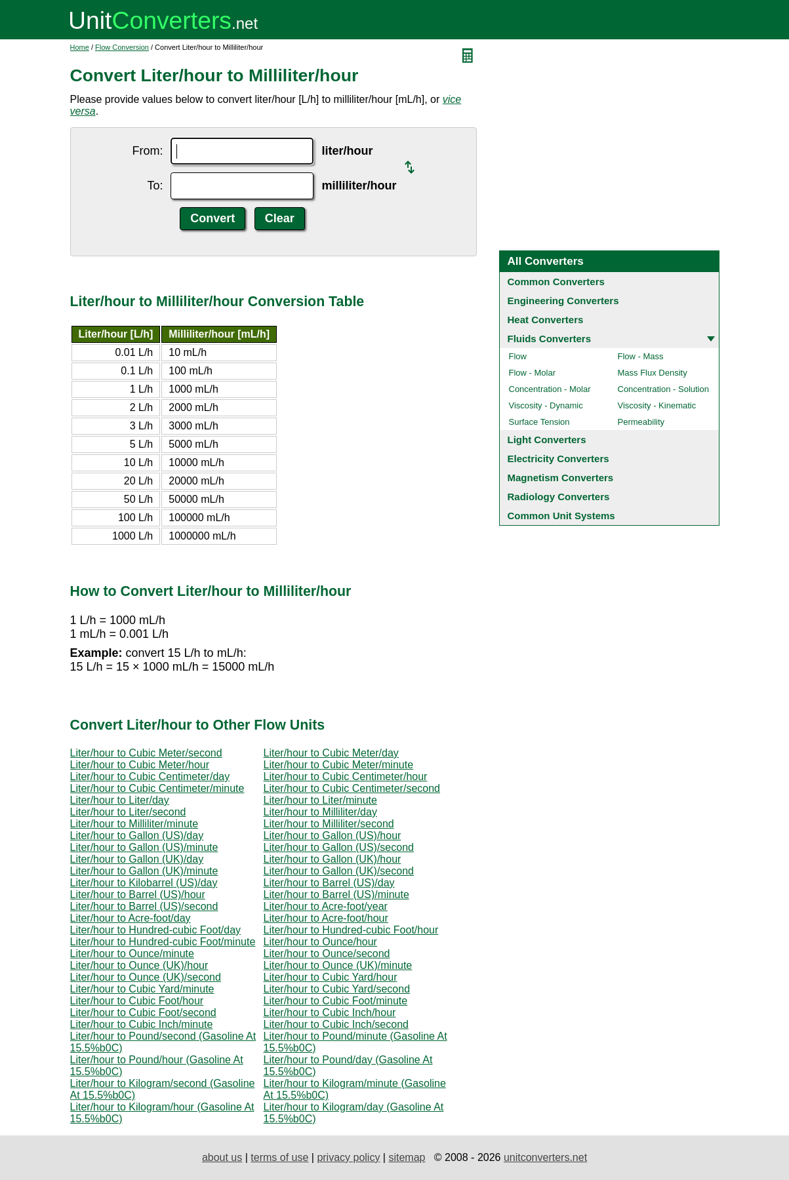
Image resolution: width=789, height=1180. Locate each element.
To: (155, 185)
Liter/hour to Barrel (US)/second (144, 906)
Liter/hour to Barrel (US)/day (329, 882)
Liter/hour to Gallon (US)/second (339, 847)
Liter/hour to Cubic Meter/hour (140, 764)
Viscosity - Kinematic (657, 405)
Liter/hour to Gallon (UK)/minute (144, 870)
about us (222, 1157)
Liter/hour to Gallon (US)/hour (332, 835)
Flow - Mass (641, 356)
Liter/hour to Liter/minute (320, 800)
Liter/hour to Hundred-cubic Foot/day (155, 929)
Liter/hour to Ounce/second (327, 953)
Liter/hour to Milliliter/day (320, 811)
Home (79, 47)
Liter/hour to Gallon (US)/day (137, 835)
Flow (518, 356)
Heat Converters (546, 319)
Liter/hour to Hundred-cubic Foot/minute (163, 941)
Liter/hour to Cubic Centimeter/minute (157, 788)
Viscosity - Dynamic (546, 405)
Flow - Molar (532, 373)
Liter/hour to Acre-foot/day (130, 918)
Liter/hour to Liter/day (119, 800)
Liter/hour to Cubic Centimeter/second (352, 788)
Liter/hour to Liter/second (128, 811)
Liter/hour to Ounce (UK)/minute (338, 965)
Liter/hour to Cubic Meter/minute (339, 764)
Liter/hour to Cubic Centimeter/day (150, 776)
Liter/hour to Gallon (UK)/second (339, 870)
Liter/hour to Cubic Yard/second (337, 988)
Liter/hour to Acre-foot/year (326, 906)
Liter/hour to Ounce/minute (132, 953)
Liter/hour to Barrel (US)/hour (137, 894)
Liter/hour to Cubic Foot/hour (137, 1000)
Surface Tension (539, 422)
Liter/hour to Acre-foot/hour (326, 918)
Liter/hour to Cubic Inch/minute (141, 1024)
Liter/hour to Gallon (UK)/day (137, 859)
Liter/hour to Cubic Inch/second (336, 1024)
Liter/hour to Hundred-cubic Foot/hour (351, 929)
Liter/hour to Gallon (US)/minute (144, 847)
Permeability (641, 422)
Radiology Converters (559, 496)
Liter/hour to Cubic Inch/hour (330, 1012)
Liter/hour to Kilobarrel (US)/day (144, 882)
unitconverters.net (545, 1157)
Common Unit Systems (561, 515)
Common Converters (556, 281)
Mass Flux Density (652, 373)
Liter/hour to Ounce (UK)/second (145, 977)
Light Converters (547, 439)
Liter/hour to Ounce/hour (320, 941)
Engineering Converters (563, 300)
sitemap (406, 1157)
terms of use (279, 1157)
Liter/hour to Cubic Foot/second (143, 1012)
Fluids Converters (550, 338)
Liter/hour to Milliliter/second (329, 823)
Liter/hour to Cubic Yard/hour (330, 977)
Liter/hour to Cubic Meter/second (146, 752)
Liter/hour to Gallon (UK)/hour (332, 859)
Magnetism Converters (561, 477)
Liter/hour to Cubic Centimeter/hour (346, 776)
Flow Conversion (122, 47)
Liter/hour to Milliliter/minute (134, 823)
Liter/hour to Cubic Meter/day (331, 752)
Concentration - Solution (663, 389)
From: (147, 150)
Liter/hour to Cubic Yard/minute (142, 988)
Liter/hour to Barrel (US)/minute (336, 894)
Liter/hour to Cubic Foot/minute (336, 1000)
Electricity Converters (558, 458)
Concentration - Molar (550, 389)
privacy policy (348, 1157)
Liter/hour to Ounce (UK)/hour (139, 965)
